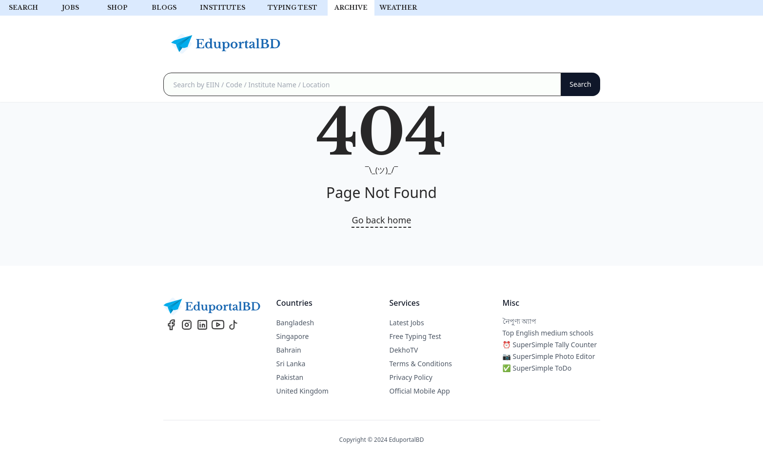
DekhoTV (404, 350)
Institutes (222, 7)
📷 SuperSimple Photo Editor (549, 356)
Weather (398, 7)
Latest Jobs (407, 322)
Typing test (292, 7)
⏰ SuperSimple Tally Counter (550, 344)
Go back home (381, 220)
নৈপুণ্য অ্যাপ (520, 321)
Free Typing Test (415, 336)
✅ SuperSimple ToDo (537, 368)
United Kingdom (302, 391)
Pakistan (290, 377)
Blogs (164, 7)
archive (351, 7)
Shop (117, 7)
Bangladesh (295, 322)
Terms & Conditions (421, 363)
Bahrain (288, 350)
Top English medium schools (548, 332)
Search (23, 7)
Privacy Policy (411, 377)
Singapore (292, 336)
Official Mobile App (420, 391)
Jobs (70, 7)
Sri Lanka (291, 363)
